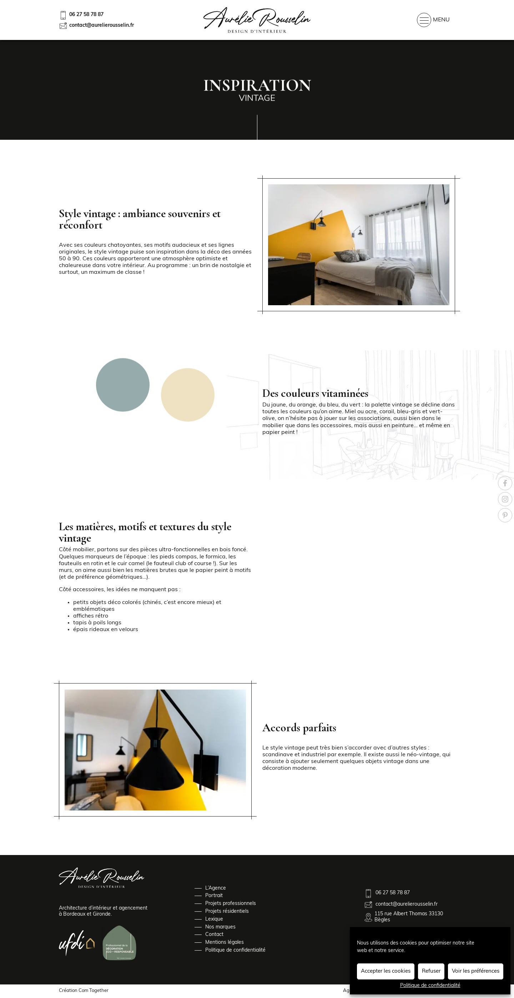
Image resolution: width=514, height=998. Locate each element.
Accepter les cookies (385, 971)
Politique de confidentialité (430, 985)
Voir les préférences (475, 971)
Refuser (431, 971)
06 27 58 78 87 (81, 15)
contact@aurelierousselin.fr (96, 25)
